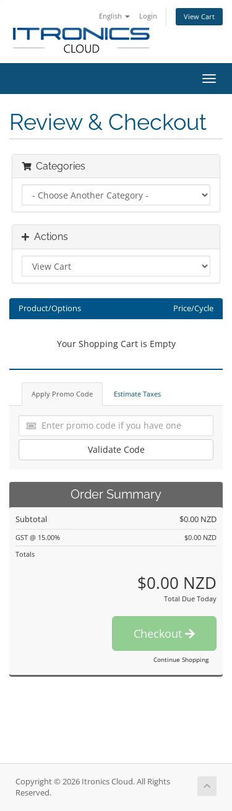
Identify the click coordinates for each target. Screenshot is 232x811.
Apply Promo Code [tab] (62, 393)
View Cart (199, 16)
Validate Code (116, 449)
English (114, 15)
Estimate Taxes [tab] (137, 393)
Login (148, 15)
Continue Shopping (180, 659)
